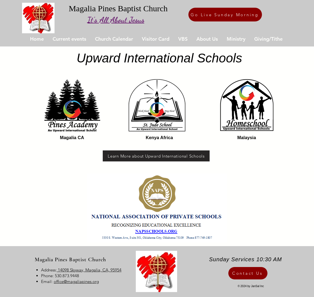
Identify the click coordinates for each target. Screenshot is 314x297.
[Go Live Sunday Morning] (225, 14)
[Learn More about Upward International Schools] (156, 155)
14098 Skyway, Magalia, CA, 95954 (89, 270)
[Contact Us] (247, 273)
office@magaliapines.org (76, 281)
